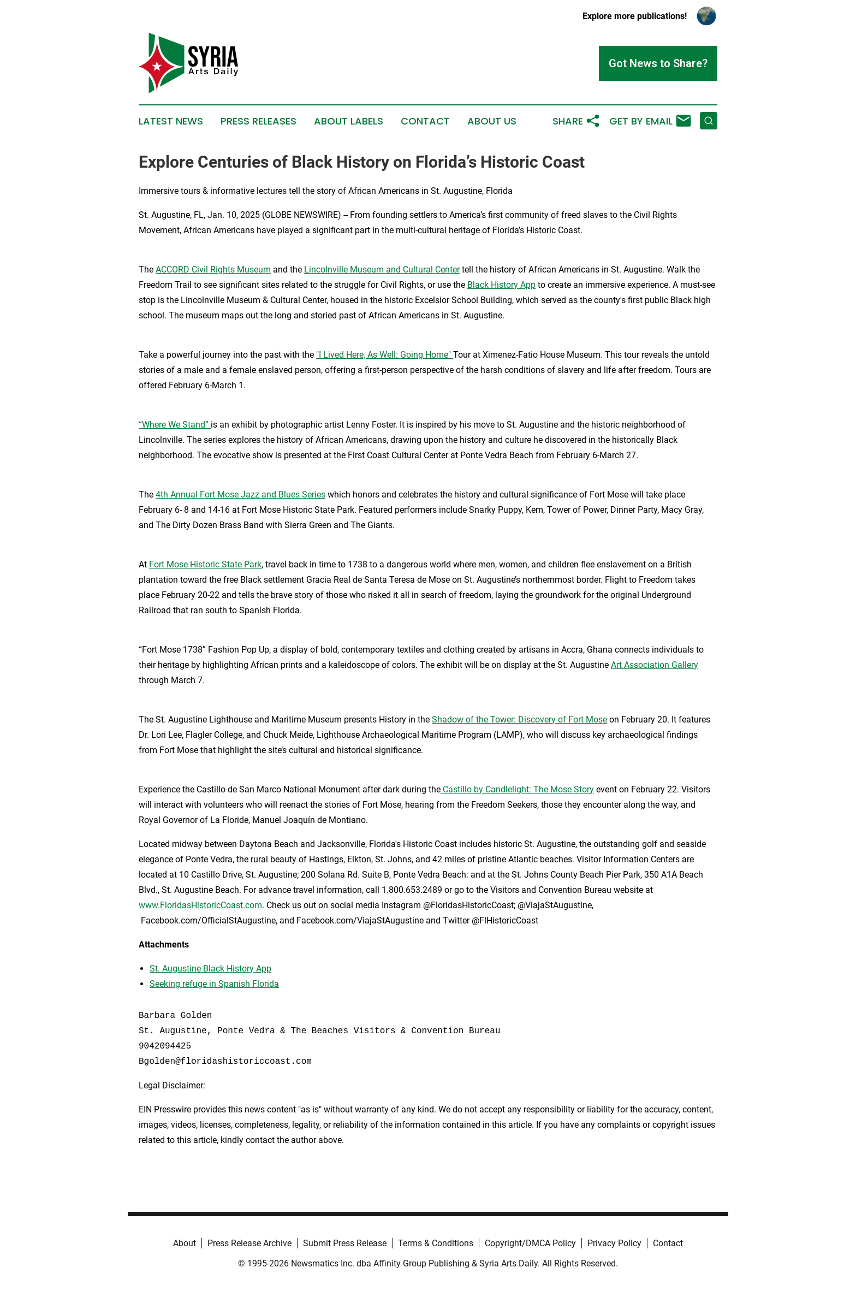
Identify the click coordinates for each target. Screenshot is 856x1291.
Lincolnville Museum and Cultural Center (382, 269)
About (184, 1243)
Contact (425, 121)
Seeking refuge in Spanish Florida (214, 984)
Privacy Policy (614, 1243)
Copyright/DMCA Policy (530, 1243)
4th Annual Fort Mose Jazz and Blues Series (240, 494)
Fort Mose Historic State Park (205, 564)
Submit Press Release (345, 1243)
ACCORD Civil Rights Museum (213, 269)
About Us (491, 121)
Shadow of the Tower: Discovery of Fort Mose (519, 719)
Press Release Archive (249, 1243)
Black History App (501, 285)
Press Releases (258, 121)
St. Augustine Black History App (210, 968)
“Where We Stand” (175, 424)
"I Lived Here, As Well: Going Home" (384, 355)
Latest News (171, 121)
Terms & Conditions (435, 1243)
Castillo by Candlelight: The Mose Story (517, 789)
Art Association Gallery (654, 665)
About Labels (348, 121)
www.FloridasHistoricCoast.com (200, 905)
